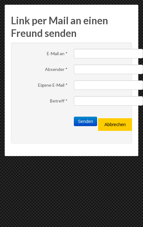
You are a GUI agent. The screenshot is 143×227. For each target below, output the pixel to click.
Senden (85, 121)
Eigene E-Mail (53, 85)
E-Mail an (57, 53)
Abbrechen (115, 124)
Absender (56, 69)
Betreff (59, 100)
